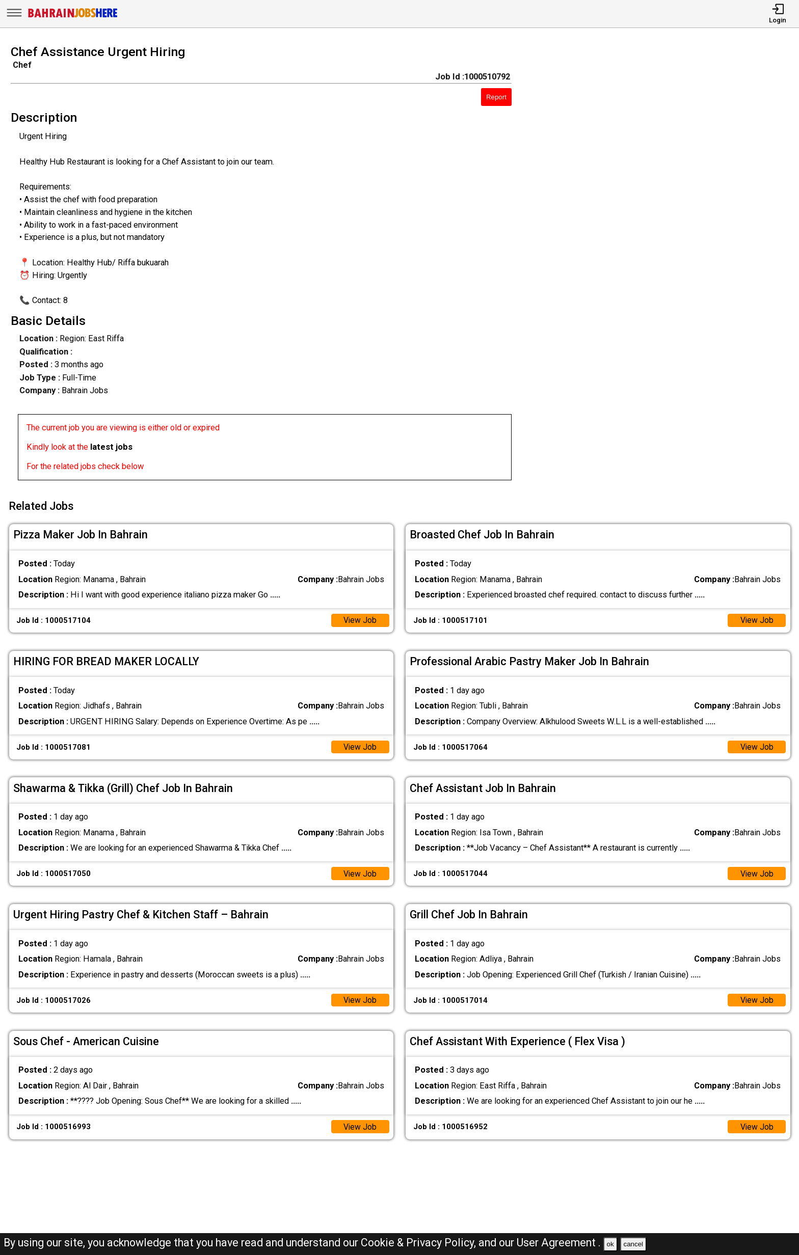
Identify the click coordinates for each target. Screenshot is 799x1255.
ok (610, 1244)
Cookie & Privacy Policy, (419, 1242)
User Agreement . (559, 1242)
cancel (633, 1244)
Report (496, 97)
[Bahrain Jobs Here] (73, 16)
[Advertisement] (665, 266)
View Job (359, 617)
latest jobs (111, 447)
